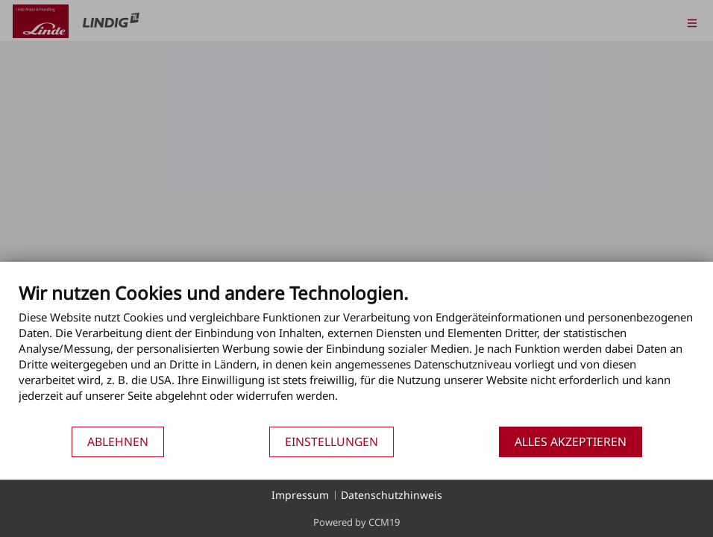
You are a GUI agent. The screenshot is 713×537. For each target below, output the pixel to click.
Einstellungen (331, 441)
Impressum (300, 495)
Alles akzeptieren (570, 441)
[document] (356, 353)
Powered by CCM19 (356, 522)
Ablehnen (117, 441)
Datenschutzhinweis (391, 495)
